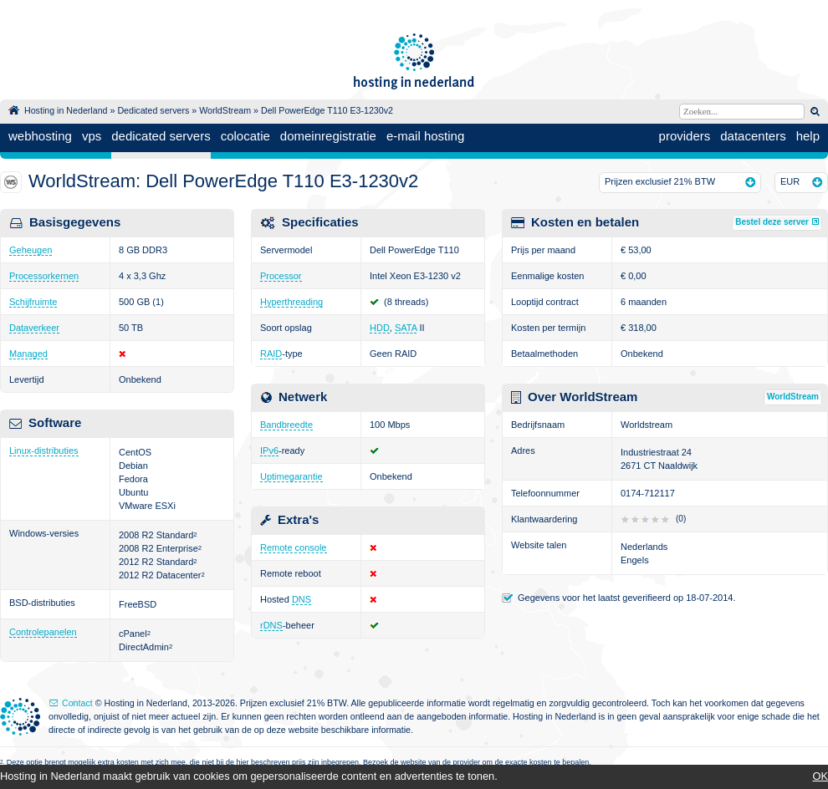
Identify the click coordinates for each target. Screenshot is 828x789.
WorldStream (225, 110)
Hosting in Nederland (66, 110)
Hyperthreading (291, 302)
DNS (301, 599)
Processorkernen (44, 276)
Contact (77, 703)
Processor (281, 276)
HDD (380, 328)
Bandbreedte (286, 425)
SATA (406, 328)
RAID (271, 354)
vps (91, 136)
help (808, 136)
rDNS (271, 625)
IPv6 (269, 450)
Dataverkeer (34, 328)
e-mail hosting (425, 136)
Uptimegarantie (291, 476)
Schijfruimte (33, 302)
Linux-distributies (44, 450)
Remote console (293, 547)
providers (685, 136)
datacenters (752, 136)
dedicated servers (160, 136)
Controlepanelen (43, 632)
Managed (28, 354)
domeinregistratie (328, 136)
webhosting (40, 136)
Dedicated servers (153, 110)
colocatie (245, 136)
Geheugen (30, 250)
